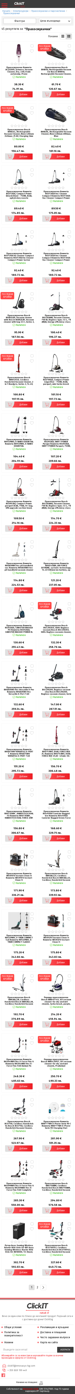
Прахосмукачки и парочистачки (48, 11)
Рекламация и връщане (54, 1327)
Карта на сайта (49, 1342)
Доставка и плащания (53, 1332)
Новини (8, 1342)
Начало (6, 11)
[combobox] (55, 21)
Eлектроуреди (20, 11)
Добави (16, 94)
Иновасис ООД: (31, 1389)
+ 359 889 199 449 (17, 1370)
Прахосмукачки (11, 13)
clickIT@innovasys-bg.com (21, 1365)
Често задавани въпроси (55, 1337)
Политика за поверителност (13, 1334)
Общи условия (12, 1327)
